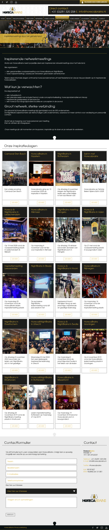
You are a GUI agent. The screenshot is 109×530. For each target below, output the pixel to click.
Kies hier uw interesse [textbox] (17, 491)
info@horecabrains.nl (92, 11)
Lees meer (15, 202)
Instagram (11, 2)
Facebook (2, 2)
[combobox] (41, 491)
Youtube (16, 2)
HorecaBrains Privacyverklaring (15, 527)
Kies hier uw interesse (14, 485)
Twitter (7, 2)
